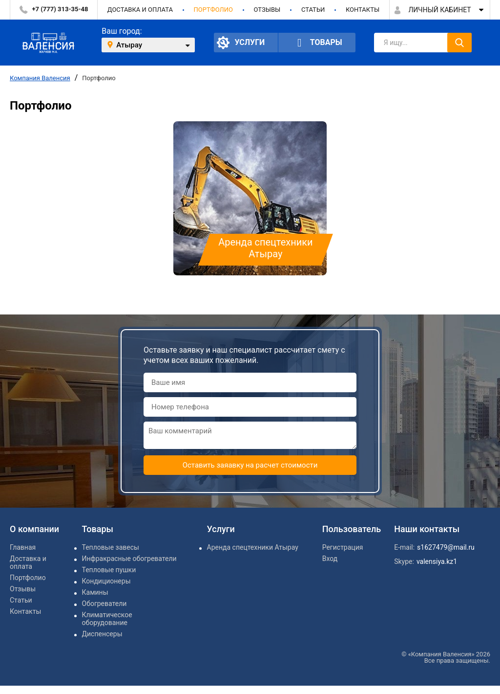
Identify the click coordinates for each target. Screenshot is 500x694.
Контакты (362, 9)
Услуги (241, 42)
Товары (317, 42)
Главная (23, 547)
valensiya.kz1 (437, 561)
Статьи (313, 9)
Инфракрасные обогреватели (129, 558)
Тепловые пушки (109, 570)
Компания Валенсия (40, 78)
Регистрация (342, 547)
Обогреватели (104, 603)
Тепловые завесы (110, 547)
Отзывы (266, 9)
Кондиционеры (106, 581)
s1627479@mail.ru (446, 547)
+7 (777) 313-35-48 (60, 9)
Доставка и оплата (140, 9)
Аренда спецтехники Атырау (252, 547)
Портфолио (213, 9)
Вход (329, 558)
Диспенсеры (102, 634)
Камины (95, 592)
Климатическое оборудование (107, 619)
